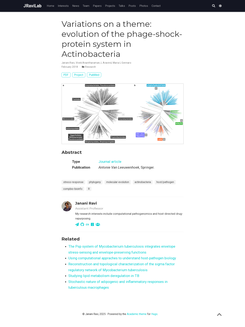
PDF (65, 74)
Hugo (154, 314)
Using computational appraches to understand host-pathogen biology (122, 258)
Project (78, 74)
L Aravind (106, 62)
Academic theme (136, 314)
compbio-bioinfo (72, 188)
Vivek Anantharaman (88, 62)
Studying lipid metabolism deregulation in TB (103, 276)
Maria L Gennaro (122, 62)
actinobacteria (143, 182)
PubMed (94, 74)
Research (90, 66)
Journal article (110, 162)
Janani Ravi (68, 62)
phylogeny (95, 182)
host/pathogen (165, 182)
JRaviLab (32, 5)
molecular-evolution (117, 182)
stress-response (73, 182)
